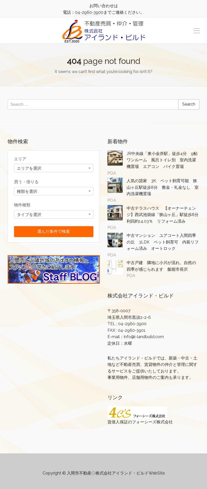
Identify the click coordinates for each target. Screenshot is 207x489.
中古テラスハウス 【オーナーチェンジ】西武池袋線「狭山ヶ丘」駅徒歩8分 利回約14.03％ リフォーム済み (165, 215)
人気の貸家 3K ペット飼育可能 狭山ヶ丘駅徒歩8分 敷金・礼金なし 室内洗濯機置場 (163, 187)
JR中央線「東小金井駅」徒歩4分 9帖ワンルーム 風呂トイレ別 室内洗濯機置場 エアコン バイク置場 (162, 160)
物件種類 (22, 205)
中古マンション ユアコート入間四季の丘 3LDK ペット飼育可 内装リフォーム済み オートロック (163, 242)
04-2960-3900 (89, 12)
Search (188, 104)
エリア (20, 158)
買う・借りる (26, 181)
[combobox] (53, 168)
